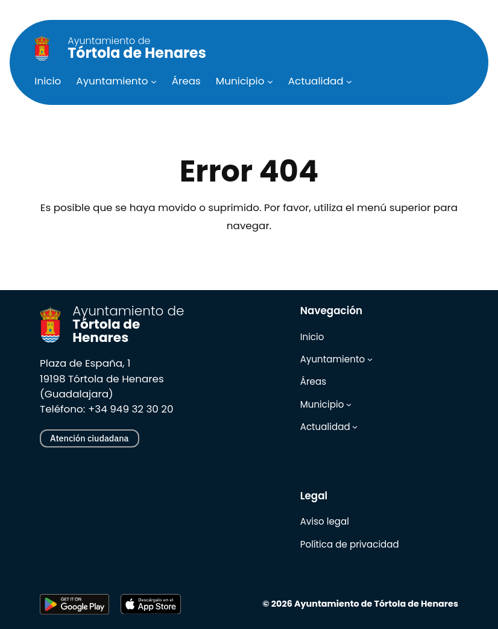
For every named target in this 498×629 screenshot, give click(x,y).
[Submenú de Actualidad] (349, 81)
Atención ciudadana (89, 438)
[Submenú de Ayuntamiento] (154, 81)
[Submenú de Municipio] (270, 81)
